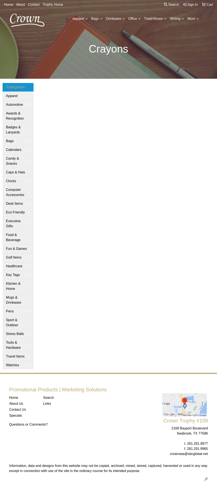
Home (8, 4)
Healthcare (14, 266)
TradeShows (153, 18)
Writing (175, 18)
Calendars (13, 150)
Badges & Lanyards (13, 129)
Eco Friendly (15, 212)
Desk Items (14, 203)
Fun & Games (16, 248)
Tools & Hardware (13, 345)
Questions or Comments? (28, 424)
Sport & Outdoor (12, 322)
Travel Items (15, 356)
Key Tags (13, 275)
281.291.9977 (197, 443)
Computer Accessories (15, 192)
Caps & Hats (15, 172)
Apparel (78, 18)
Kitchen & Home (13, 286)
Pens (10, 311)
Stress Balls (15, 334)
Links (47, 403)
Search (171, 4)
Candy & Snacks (12, 161)
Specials (15, 415)
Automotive (14, 104)
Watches (12, 365)
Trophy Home (53, 4)
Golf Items (13, 257)
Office (132, 18)
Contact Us (17, 409)
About (20, 4)
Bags (95, 18)
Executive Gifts (13, 223)
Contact (34, 4)
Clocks (11, 181)
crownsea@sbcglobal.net (189, 454)
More (191, 18)
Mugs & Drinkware (13, 300)
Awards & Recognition (15, 116)
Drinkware (113, 18)
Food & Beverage (13, 237)
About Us (16, 403)
